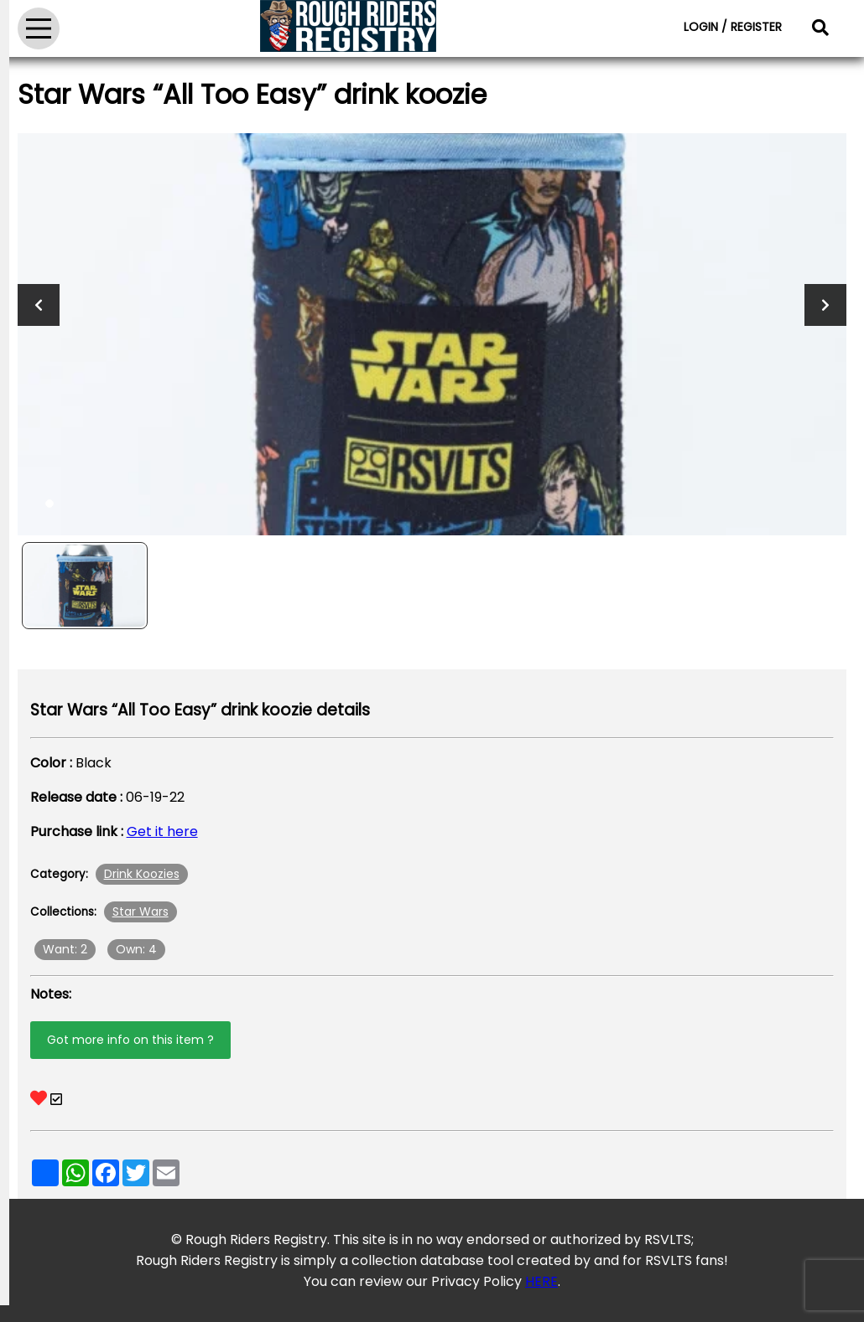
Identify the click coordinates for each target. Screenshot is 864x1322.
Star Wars (140, 911)
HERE (541, 1281)
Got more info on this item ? (130, 1039)
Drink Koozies (142, 873)
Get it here (162, 831)
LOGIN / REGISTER (733, 26)
